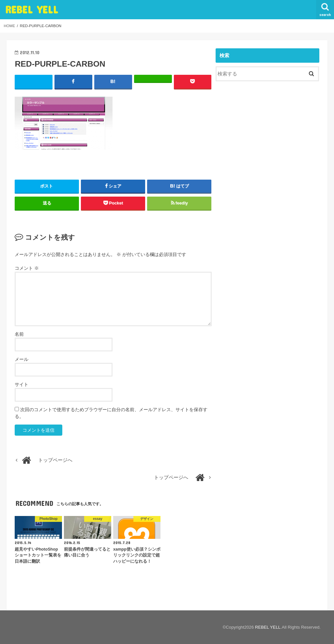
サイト (21, 384)
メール (21, 359)
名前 (19, 334)
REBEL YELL (31, 9)
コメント (27, 268)
